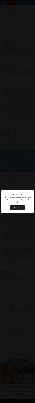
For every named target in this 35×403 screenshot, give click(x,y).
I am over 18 (17, 207)
